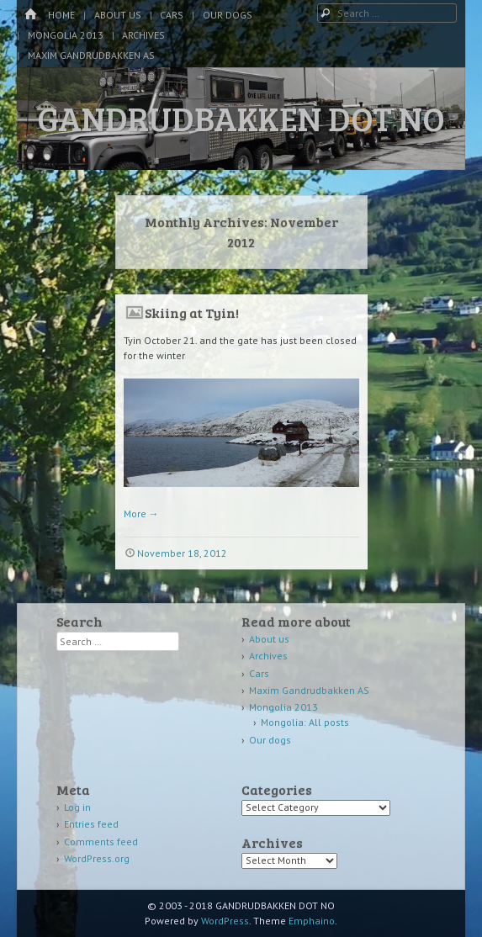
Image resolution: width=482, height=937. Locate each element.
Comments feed (101, 841)
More (141, 513)
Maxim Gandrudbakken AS (91, 55)
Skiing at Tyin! (192, 312)
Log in (77, 807)
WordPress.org (97, 858)
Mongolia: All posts (305, 722)
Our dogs (227, 14)
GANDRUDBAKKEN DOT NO (241, 117)
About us (117, 14)
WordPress (225, 920)
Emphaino (312, 920)
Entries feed (91, 824)
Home (61, 14)
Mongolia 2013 (65, 35)
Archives (143, 35)
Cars (171, 14)
